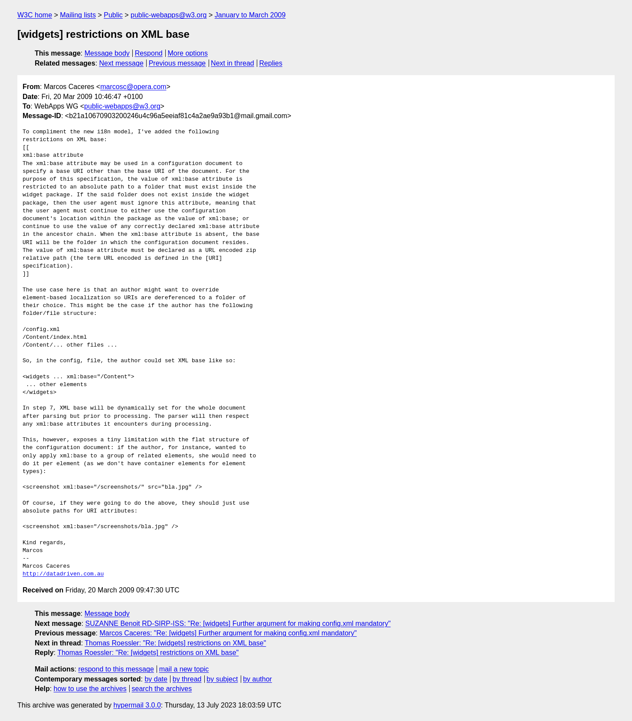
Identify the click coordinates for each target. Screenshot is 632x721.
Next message (121, 63)
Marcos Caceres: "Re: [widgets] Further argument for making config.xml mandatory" (228, 633)
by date (155, 679)
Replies (270, 63)
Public (113, 15)
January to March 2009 (250, 15)
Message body (107, 53)
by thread (187, 679)
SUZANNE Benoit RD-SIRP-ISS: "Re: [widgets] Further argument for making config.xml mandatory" (238, 623)
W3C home (34, 15)
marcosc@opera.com (133, 86)
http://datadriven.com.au (63, 574)
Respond (149, 53)
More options (188, 53)
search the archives (162, 688)
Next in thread (232, 63)
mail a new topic (184, 669)
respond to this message (116, 669)
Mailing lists (78, 15)
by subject (222, 679)
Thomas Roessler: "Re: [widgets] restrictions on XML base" (175, 643)
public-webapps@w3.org (168, 15)
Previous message (177, 63)
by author (257, 679)
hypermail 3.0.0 (136, 705)
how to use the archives (90, 688)
